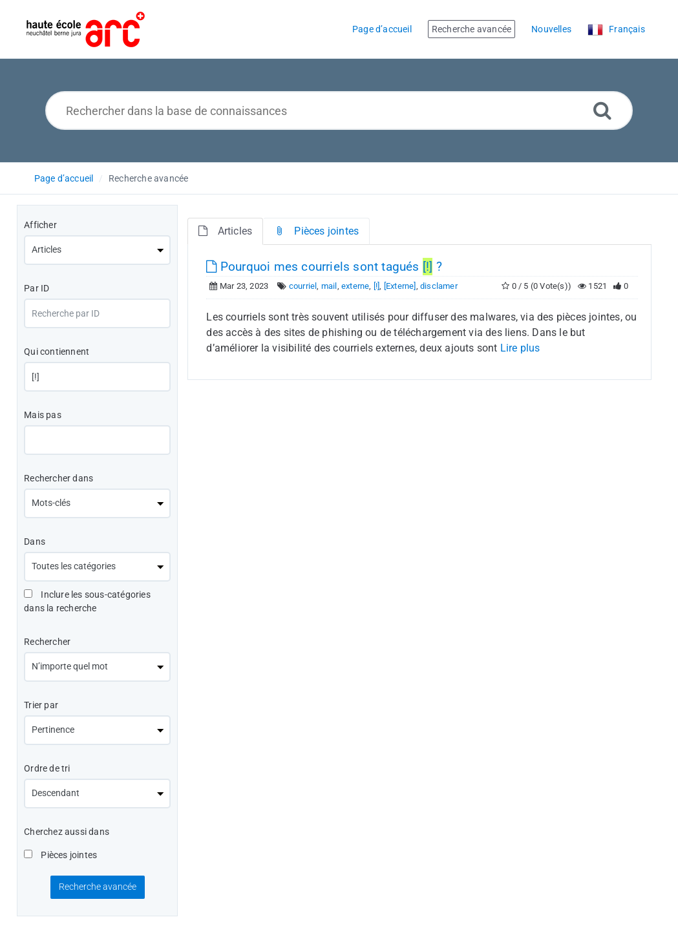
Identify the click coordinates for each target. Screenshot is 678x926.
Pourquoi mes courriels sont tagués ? (323, 266)
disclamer (439, 286)
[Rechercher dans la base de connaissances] (339, 110)
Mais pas (42, 415)
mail (329, 286)
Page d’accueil (64, 178)
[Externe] (400, 286)
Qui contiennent (56, 351)
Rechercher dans (58, 478)
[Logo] (85, 29)
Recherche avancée (148, 178)
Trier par (41, 705)
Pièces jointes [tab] (316, 231)
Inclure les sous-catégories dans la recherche (87, 601)
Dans (34, 541)
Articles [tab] (225, 231)
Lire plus (520, 348)
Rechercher (47, 642)
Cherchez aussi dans (66, 831)
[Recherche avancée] (602, 110)
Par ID (36, 288)
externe (355, 286)
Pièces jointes (60, 855)
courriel (303, 286)
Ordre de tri (47, 768)
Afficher (40, 225)
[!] (377, 286)
